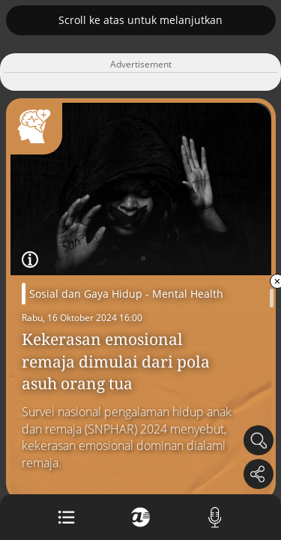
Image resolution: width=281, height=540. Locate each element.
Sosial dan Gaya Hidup (85, 293)
